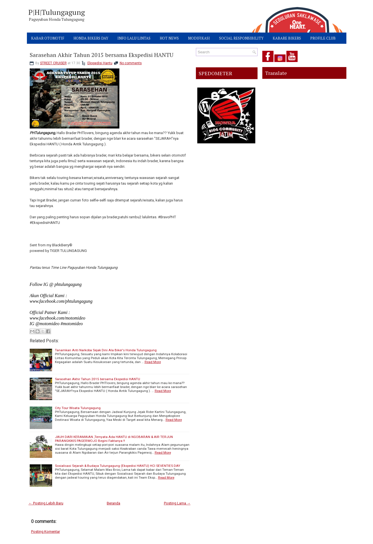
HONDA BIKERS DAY (90, 38)
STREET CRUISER (53, 63)
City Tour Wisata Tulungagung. (78, 408)
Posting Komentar (45, 531)
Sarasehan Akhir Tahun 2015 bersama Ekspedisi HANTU (101, 55)
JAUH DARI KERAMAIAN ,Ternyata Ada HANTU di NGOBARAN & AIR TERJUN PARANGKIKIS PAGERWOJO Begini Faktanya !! (114, 439)
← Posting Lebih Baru (46, 503)
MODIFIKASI (199, 38)
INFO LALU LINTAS (133, 38)
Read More (153, 362)
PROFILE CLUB (323, 38)
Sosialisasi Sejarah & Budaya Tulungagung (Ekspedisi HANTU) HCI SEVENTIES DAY (117, 466)
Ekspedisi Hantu (99, 63)
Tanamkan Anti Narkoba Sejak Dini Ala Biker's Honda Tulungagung (106, 350)
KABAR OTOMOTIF (47, 38)
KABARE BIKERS (287, 38)
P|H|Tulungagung (56, 12)
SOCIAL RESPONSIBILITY (241, 38)
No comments (131, 63)
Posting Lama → (177, 503)
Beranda (113, 503)
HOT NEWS (169, 38)
